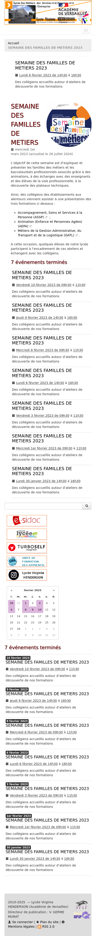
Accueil (13, 43)
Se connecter (20, 922)
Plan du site (47, 922)
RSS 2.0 (46, 926)
